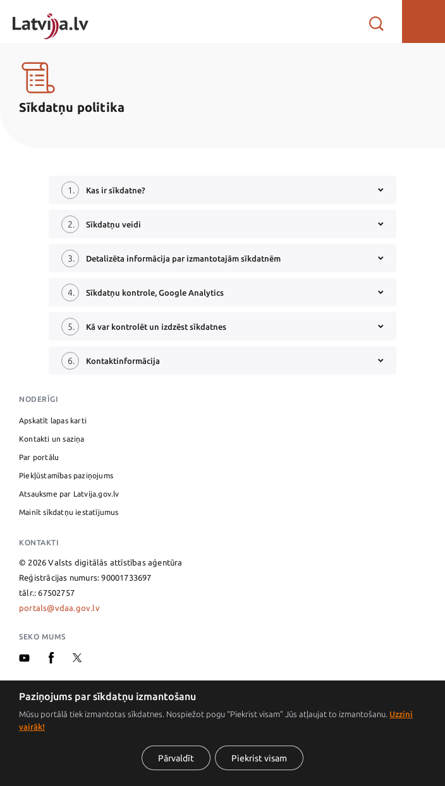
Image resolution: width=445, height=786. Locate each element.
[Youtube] (24, 659)
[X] (77, 659)
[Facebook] (51, 660)
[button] (423, 21)
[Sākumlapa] (50, 21)
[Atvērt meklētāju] (376, 21)
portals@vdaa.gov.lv (59, 607)
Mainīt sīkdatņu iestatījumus (69, 512)
